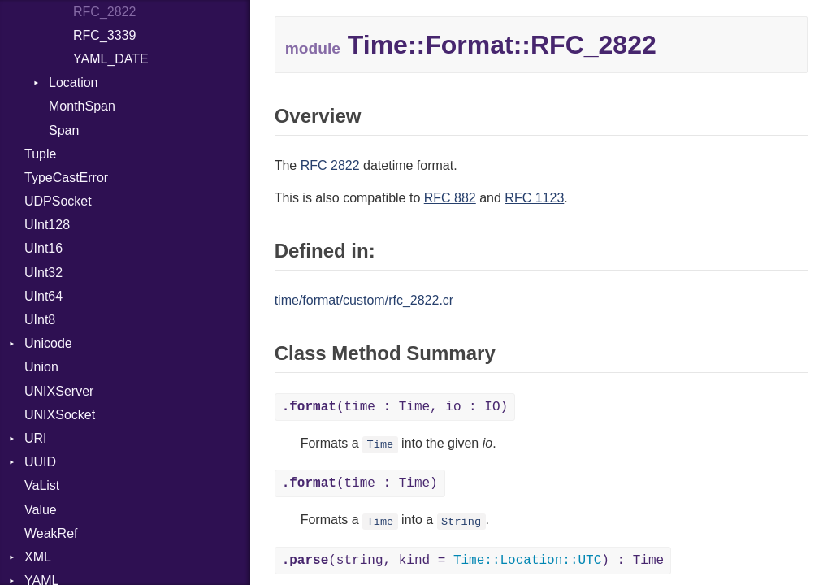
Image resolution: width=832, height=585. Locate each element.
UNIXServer (58, 391)
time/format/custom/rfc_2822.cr (364, 300)
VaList (41, 485)
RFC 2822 (330, 165)
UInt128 (47, 225)
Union (41, 367)
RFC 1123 (534, 198)
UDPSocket (58, 201)
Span (64, 130)
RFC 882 (450, 198)
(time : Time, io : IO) (395, 407)
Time (380, 445)
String (461, 521)
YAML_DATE (111, 59)
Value (40, 510)
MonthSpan (82, 106)
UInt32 (43, 273)
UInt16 (43, 248)
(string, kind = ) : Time (473, 560)
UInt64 (43, 296)
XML (37, 557)
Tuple (40, 154)
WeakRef (51, 533)
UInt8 (39, 320)
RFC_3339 (104, 35)
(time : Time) (360, 483)
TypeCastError (66, 177)
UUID (40, 462)
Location (73, 82)
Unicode (48, 343)
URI (35, 438)
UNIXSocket (59, 415)
